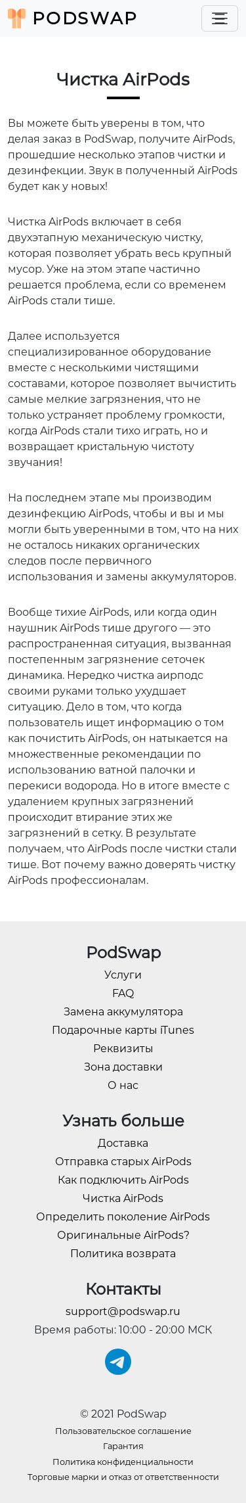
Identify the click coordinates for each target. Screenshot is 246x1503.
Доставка (123, 1143)
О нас (123, 1085)
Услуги (123, 975)
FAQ (123, 993)
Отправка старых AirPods (123, 1161)
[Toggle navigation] (219, 18)
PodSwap (73, 18)
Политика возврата (123, 1253)
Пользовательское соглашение (123, 1431)
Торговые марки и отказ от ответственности (123, 1477)
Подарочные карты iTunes (123, 1030)
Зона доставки (123, 1067)
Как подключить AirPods (123, 1180)
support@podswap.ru (123, 1311)
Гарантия (123, 1446)
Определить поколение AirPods (123, 1217)
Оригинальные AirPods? (123, 1235)
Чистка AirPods (123, 1198)
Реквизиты (123, 1048)
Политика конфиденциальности (123, 1462)
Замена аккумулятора (123, 1012)
